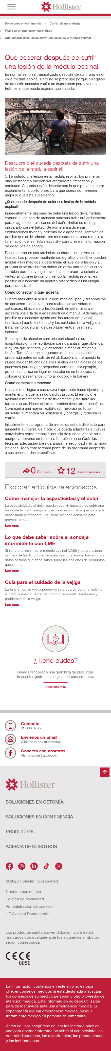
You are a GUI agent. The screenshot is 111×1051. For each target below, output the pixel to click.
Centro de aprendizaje (65, 23)
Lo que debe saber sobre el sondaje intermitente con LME (47, 540)
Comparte (38, 470)
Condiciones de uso (23, 891)
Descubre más (55, 687)
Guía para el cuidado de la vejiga (42, 582)
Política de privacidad (25, 898)
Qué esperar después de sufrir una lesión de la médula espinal (48, 38)
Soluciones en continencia (23, 23)
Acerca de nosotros (31, 846)
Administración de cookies (29, 906)
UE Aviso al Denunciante (28, 913)
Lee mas (12, 525)
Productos (20, 831)
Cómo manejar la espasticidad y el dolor (52, 498)
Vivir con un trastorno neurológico (28, 30)
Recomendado (79, 470)
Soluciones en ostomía (34, 802)
